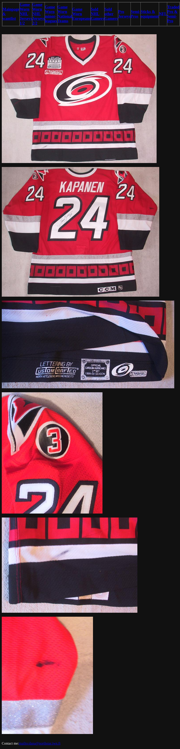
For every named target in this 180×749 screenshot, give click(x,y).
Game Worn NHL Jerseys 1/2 (26, 13)
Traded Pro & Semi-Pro (173, 14)
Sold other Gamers (111, 14)
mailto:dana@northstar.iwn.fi (40, 743)
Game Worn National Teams (64, 14)
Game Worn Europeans (81, 14)
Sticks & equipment (150, 14)
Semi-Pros (135, 14)
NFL (163, 14)
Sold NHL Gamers (97, 14)
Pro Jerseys (124, 14)
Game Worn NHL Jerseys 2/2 (38, 13)
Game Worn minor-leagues (51, 14)
